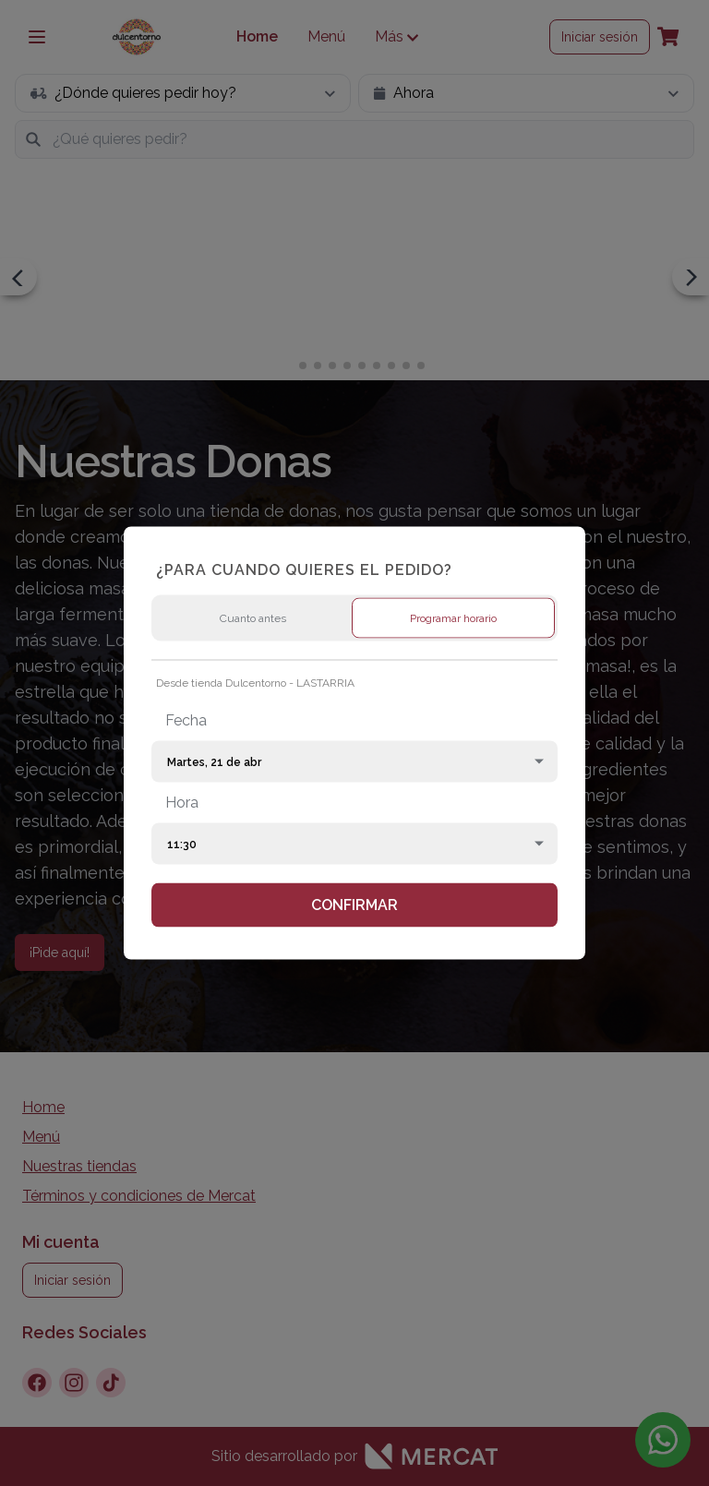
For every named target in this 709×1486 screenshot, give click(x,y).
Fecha (186, 720)
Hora (181, 802)
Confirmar (354, 905)
